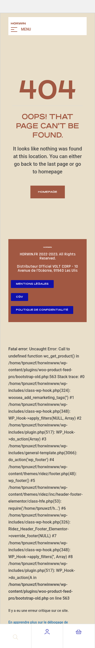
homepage (47, 192)
